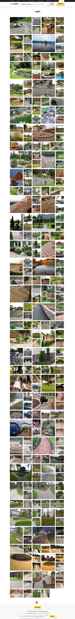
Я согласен (52, 616)
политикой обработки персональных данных (38, 616)
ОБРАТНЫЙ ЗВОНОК (37, 607)
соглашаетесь (47, 615)
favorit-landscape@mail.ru (60, 5)
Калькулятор (61, 3)
